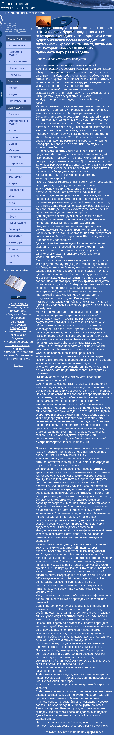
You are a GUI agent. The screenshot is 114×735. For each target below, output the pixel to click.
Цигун (12, 216)
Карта (12, 262)
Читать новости (18, 45)
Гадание (14, 137)
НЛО (12, 169)
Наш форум (16, 68)
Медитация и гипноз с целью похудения (18, 307)
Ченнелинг (15, 209)
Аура (12, 202)
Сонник (13, 143)
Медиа (13, 87)
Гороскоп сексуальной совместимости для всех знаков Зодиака (18, 331)
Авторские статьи (15, 53)
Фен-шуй (14, 229)
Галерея (13, 81)
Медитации (16, 156)
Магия (13, 130)
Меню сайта (15, 107)
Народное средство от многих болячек (19, 343)
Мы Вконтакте (18, 61)
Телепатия (15, 235)
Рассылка (15, 74)
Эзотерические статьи (18, 122)
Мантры (14, 150)
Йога (12, 196)
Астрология (16, 163)
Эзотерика (15, 176)
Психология (16, 189)
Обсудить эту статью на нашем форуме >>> (74, 732)
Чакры (13, 183)
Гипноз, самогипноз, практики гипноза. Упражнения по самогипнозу (18, 353)
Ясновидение (17, 222)
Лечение (14, 255)
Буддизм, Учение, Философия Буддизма (19, 318)
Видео (13, 94)
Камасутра (15, 242)
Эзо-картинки (17, 100)
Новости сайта (17, 38)
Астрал (13, 248)
